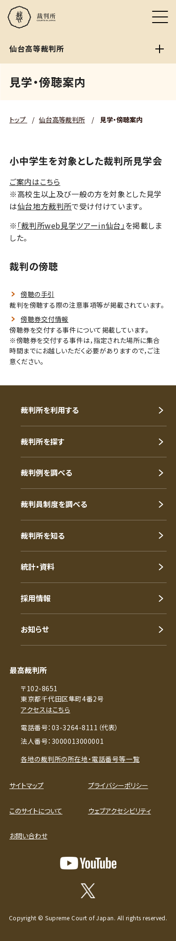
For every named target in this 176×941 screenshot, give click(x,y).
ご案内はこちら (34, 181)
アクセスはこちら (45, 709)
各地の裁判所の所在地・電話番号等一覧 (80, 759)
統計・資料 (37, 566)
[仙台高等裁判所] (160, 49)
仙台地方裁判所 (44, 206)
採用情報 (36, 598)
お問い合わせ (28, 835)
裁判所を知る (43, 535)
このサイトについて (35, 810)
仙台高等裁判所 (62, 119)
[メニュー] (160, 16)
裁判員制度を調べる (54, 504)
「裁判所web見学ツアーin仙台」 (71, 225)
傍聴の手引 (37, 294)
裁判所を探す (42, 441)
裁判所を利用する (50, 409)
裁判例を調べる (46, 472)
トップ (18, 119)
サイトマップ (26, 785)
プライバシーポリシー (118, 785)
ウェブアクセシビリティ (119, 810)
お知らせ (35, 629)
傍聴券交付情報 (45, 319)
